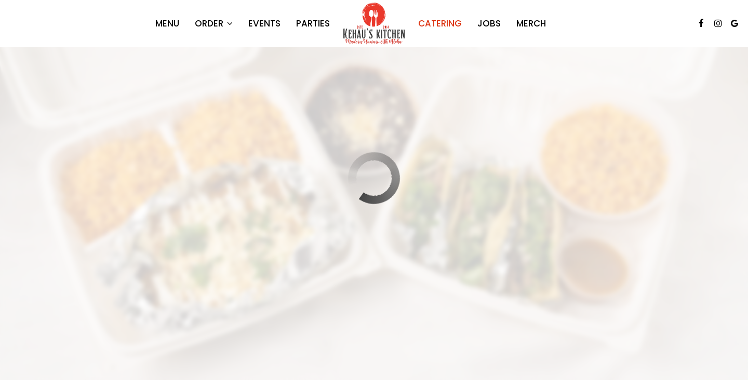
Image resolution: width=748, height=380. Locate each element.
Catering (440, 23)
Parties (313, 23)
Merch (531, 23)
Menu (167, 23)
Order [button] (214, 23)
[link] (374, 23)
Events (264, 23)
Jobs (489, 23)
